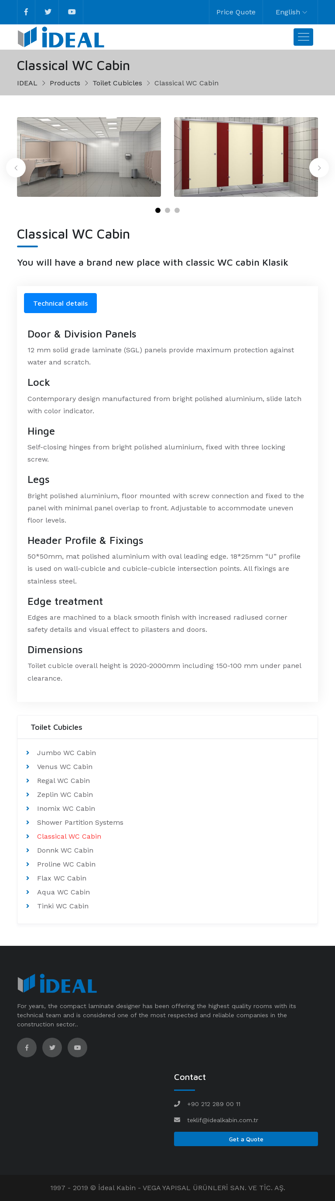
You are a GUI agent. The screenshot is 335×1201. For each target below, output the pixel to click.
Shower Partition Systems (80, 822)
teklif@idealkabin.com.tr (222, 1120)
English (288, 12)
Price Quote (236, 12)
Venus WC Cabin (64, 766)
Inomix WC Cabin (66, 808)
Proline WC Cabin (66, 864)
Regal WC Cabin (63, 780)
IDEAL (27, 83)
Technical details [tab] (60, 303)
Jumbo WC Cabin (66, 753)
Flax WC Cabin (61, 878)
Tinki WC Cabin (63, 906)
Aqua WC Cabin (63, 892)
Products (65, 83)
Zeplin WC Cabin (65, 794)
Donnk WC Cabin (65, 850)
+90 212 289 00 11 (213, 1103)
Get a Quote (246, 1139)
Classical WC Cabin (69, 836)
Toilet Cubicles (117, 83)
